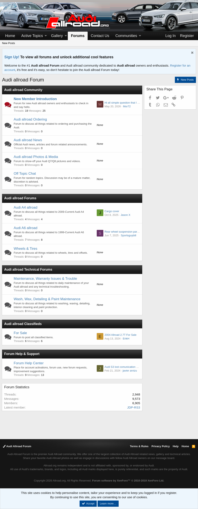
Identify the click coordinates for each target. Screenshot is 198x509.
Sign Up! (11, 57)
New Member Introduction (35, 99)
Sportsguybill (128, 235)
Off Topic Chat (25, 174)
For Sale (20, 333)
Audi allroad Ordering (30, 119)
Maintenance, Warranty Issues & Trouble (45, 279)
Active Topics (32, 36)
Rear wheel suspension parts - (122, 231)
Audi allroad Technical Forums (28, 269)
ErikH (126, 338)
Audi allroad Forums (20, 198)
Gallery (57, 36)
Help (176, 446)
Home (10, 36)
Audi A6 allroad (25, 228)
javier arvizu (129, 370)
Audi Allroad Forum (17, 446)
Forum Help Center (29, 363)
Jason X (125, 214)
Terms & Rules (139, 446)
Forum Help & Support (22, 354)
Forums (78, 36)
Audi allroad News (28, 140)
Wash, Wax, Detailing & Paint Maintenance (47, 299)
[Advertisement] (99, 424)
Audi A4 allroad (25, 207)
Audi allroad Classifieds (23, 324)
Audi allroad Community (23, 90)
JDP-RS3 (133, 407)
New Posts (8, 43)
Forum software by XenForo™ (128, 480)
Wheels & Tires (25, 249)
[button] (46, 36)
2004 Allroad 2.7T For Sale (120, 334)
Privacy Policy (160, 446)
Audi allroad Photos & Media (36, 157)
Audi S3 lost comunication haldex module (129, 366)
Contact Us (100, 36)
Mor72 (127, 106)
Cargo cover (111, 211)
